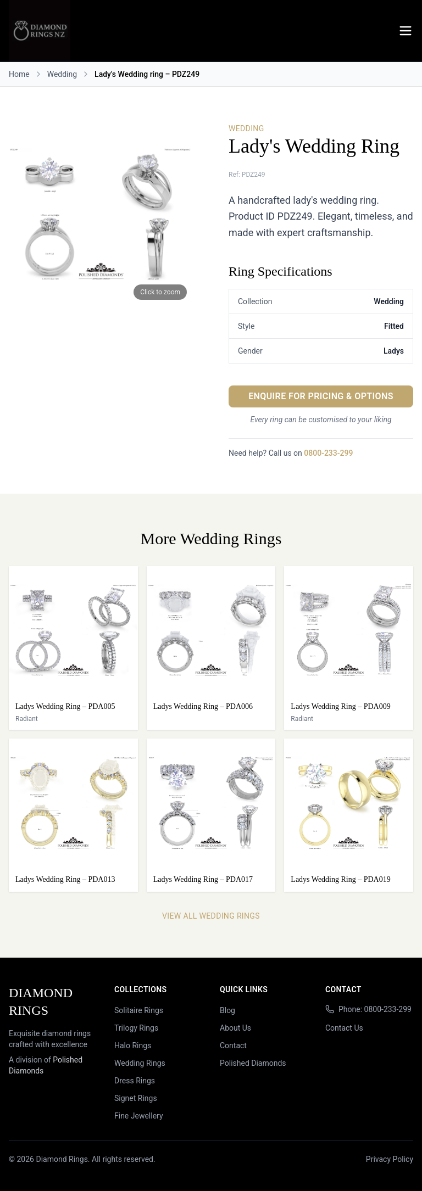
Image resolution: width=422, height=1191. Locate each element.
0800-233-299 (328, 453)
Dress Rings (134, 1080)
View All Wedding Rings (211, 916)
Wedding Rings (139, 1063)
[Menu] (405, 31)
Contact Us (344, 1028)
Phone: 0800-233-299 (375, 1009)
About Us (235, 1028)
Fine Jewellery (138, 1115)
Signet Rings (135, 1098)
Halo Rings (132, 1045)
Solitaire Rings (138, 1010)
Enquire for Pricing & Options (320, 396)
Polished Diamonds (253, 1063)
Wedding (62, 74)
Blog (227, 1010)
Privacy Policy (389, 1159)
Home (19, 74)
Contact (233, 1045)
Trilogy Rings (136, 1028)
